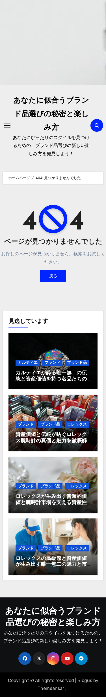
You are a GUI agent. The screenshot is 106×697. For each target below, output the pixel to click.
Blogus (84, 680)
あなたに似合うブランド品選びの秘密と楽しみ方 (51, 114)
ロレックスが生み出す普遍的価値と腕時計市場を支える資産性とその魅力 (51, 502)
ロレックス (77, 424)
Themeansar (51, 688)
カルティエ (28, 362)
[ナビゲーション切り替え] (7, 125)
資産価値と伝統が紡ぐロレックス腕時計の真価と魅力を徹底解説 (51, 441)
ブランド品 (77, 362)
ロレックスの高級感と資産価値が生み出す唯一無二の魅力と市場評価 (51, 564)
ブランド (52, 362)
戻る (53, 276)
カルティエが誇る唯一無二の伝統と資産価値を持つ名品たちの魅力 (51, 379)
